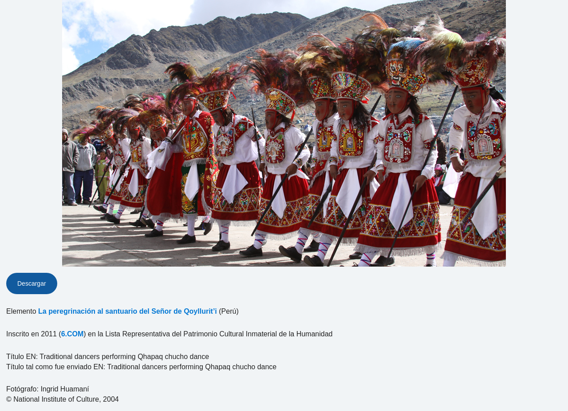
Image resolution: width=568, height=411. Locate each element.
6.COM (72, 334)
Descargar (31, 283)
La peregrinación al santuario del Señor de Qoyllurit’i (127, 311)
